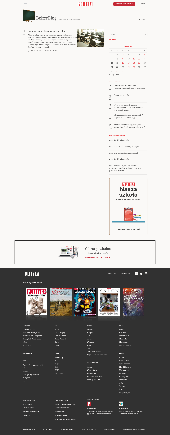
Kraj (24, 361)
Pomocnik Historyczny (31, 333)
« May (111, 75)
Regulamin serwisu (61, 400)
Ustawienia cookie (61, 416)
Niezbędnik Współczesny (32, 339)
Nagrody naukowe (94, 380)
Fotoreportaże (124, 377)
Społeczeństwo (125, 364)
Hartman (122, 333)
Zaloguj (142, 4)
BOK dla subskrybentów (31, 412)
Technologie (91, 373)
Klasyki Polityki (125, 367)
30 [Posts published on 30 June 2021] (123, 72)
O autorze (141, 19)
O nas (121, 389)
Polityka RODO (60, 412)
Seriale (89, 339)
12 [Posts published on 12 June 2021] (139, 59)
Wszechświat (92, 370)
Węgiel (57, 364)
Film (89, 336)
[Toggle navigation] (26, 4)
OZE (56, 367)
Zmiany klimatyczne (94, 377)
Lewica (25, 371)
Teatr (89, 345)
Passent (122, 329)
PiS (24, 368)
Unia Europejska (61, 333)
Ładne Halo (93, 430)
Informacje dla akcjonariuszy (65, 419)
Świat (57, 325)
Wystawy (90, 342)
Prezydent (26, 378)
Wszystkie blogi (125, 345)
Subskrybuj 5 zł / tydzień (124, 4)
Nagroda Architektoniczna (97, 355)
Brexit (57, 329)
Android (93, 409)
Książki (90, 329)
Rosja (57, 342)
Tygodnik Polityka (29, 329)
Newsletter (112, 273)
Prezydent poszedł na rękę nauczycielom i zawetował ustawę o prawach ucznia (125, 168)
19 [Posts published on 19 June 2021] (139, 63)
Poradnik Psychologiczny (32, 336)
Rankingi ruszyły (121, 140)
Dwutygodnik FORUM (29, 430)
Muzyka (90, 333)
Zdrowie (90, 367)
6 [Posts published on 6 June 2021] (144, 55)
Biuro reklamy (27, 404)
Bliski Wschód (60, 339)
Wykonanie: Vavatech (109, 430)
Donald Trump (60, 336)
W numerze (26, 325)
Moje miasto (123, 370)
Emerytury (59, 357)
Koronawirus (27, 353)
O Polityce (26, 416)
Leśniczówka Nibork (67, 430)
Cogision (88, 430)
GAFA (57, 370)
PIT (56, 361)
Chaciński (123, 339)
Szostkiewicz (124, 336)
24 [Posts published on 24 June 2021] (129, 67)
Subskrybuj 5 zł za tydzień (97, 257)
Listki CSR (59, 373)
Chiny (57, 345)
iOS (88, 409)
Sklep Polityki (124, 392)
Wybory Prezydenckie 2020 (33, 365)
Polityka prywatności (62, 408)
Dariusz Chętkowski (51, 51)
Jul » (117, 75)
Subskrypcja (125, 273)
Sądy (24, 381)
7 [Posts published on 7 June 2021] (111, 59)
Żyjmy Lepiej (27, 345)
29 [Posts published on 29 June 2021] (117, 72)
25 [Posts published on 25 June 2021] (134, 67)
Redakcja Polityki (29, 400)
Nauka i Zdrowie (92, 363)
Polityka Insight (48, 430)
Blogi (121, 325)
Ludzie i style (124, 361)
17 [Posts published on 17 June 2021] (129, 63)
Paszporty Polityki (94, 352)
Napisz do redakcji (29, 408)
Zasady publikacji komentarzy (65, 404)
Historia (122, 357)
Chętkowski (123, 342)
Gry (88, 348)
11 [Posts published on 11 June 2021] (134, 59)
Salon (25, 342)
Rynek (57, 353)
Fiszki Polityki (123, 409)
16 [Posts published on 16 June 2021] (123, 63)
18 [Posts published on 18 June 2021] (134, 63)
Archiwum (123, 380)
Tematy (122, 386)
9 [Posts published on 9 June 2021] (122, 59)
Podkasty (122, 373)
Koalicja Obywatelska (31, 375)
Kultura (89, 325)
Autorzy (122, 383)
